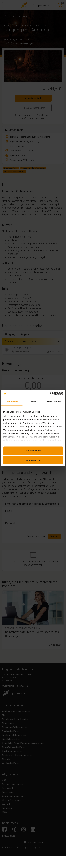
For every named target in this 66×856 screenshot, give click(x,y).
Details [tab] (33, 401)
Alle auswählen (33, 450)
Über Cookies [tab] (54, 401)
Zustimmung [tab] (11, 401)
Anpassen (33, 460)
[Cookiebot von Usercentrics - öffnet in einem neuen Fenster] (50, 394)
